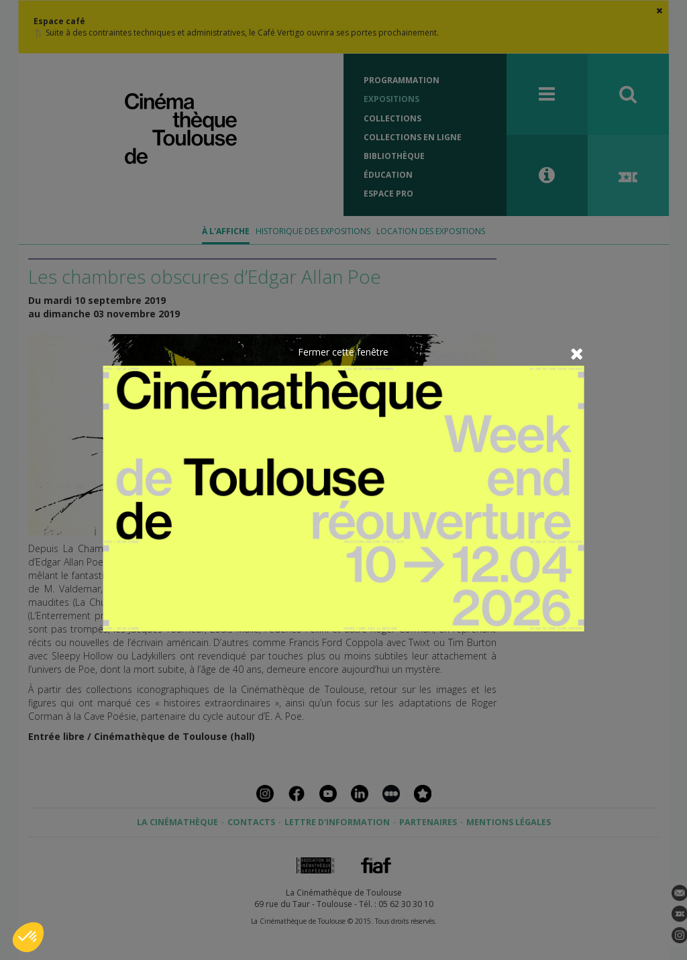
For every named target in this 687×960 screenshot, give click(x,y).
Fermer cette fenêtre (343, 351)
